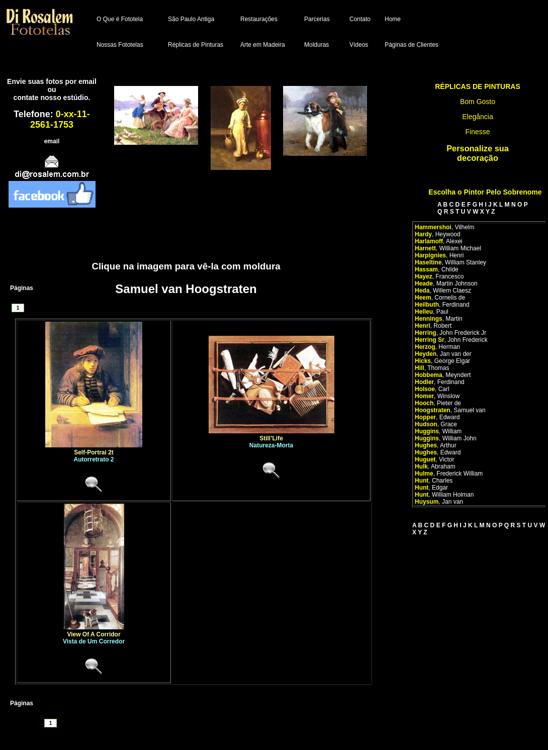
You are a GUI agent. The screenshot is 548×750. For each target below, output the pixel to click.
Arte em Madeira (262, 44)
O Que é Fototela (120, 19)
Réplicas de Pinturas (195, 44)
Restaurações (259, 19)
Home (393, 19)
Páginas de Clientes (411, 44)
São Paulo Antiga (191, 19)
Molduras (316, 44)
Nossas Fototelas (120, 44)
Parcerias (317, 19)
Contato (360, 19)
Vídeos (358, 44)
